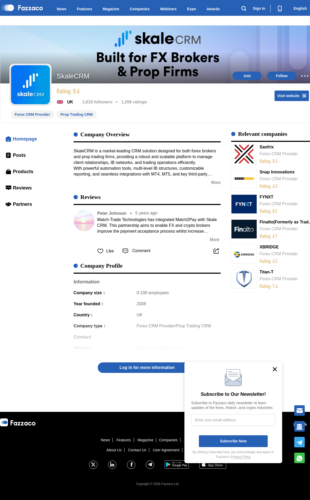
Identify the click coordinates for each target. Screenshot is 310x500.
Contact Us (137, 450)
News (61, 9)
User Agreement (166, 450)
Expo (191, 9)
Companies (139, 9)
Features (84, 9)
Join (247, 76)
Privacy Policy (241, 457)
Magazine (111, 9)
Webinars (168, 9)
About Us (114, 450)
